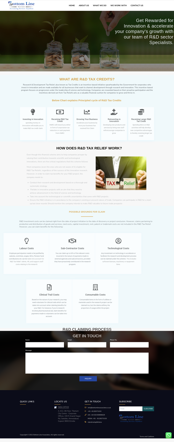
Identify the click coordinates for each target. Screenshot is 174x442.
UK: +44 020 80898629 (96, 415)
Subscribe (148, 409)
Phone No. (113, 340)
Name (27, 340)
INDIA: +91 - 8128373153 (97, 418)
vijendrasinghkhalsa (95, 422)
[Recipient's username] (130, 408)
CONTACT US (137, 5)
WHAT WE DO (99, 5)
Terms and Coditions (147, 437)
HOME (72, 5)
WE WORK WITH (118, 5)
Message (28, 350)
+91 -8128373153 (94, 411)
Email (70, 340)
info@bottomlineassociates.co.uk (99, 408)
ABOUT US (84, 5)
